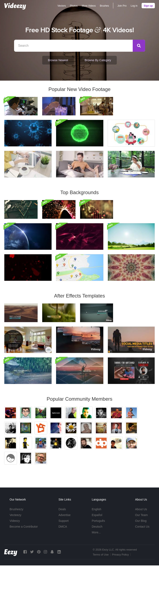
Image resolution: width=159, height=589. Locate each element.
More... (96, 556)
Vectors (62, 5)
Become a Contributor (24, 550)
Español (97, 538)
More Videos (89, 5)
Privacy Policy (120, 578)
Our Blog (140, 544)
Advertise (64, 538)
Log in (134, 5)
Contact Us (142, 550)
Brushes (104, 5)
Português (98, 544)
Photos (74, 5)
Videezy (15, 544)
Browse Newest (58, 60)
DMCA (62, 550)
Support (63, 544)
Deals (62, 532)
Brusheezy (16, 532)
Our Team (141, 538)
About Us (141, 532)
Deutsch (97, 550)
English (96, 532)
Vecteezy (15, 538)
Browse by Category (98, 60)
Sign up (148, 5)
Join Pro (121, 5)
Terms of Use (101, 578)
